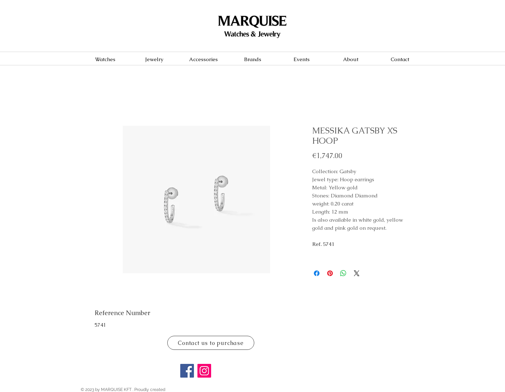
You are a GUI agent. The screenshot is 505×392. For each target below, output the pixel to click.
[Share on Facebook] (316, 273)
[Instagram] (204, 371)
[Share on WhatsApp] (343, 273)
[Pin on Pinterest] (330, 273)
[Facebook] (187, 371)
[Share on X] (356, 273)
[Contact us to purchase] (210, 343)
